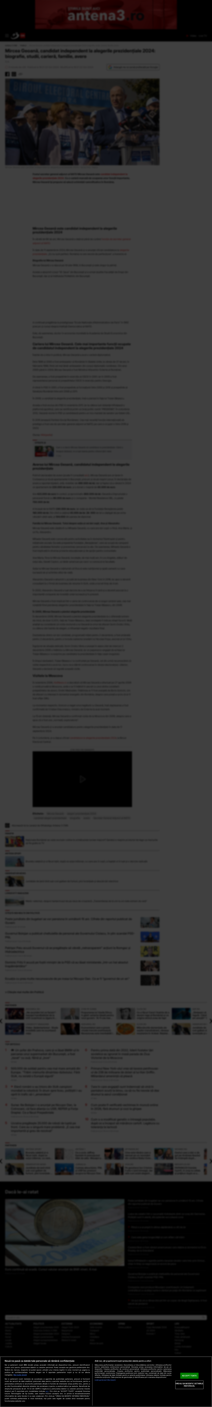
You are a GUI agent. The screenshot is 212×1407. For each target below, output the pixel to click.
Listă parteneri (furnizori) (105, 1380)
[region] (106, 1381)
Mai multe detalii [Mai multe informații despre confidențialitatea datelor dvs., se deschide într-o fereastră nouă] (20, 1375)
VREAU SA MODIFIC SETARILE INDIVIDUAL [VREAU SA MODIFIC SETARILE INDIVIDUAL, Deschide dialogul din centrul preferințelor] (189, 1384)
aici (47, 1391)
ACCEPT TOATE (189, 1375)
